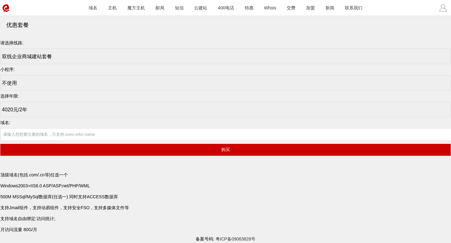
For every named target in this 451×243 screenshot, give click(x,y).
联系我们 (353, 7)
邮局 (160, 7)
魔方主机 (136, 7)
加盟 (310, 7)
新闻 (329, 7)
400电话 (226, 7)
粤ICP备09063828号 (236, 238)
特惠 (249, 7)
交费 (291, 7)
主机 (112, 7)
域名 (93, 7)
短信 (179, 7)
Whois (270, 7)
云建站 (200, 7)
